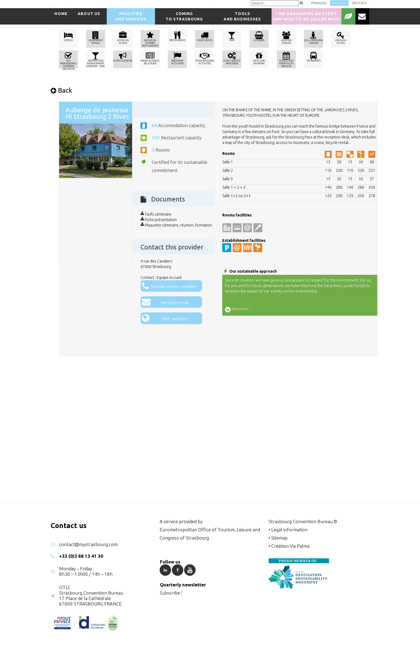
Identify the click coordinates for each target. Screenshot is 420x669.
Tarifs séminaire (156, 214)
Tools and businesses (242, 16)
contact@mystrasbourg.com (88, 544)
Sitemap (279, 537)
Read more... (238, 309)
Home (60, 16)
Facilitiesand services (130, 16)
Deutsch (359, 3)
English (339, 3)
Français (319, 3)
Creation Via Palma (290, 546)
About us (89, 16)
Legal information (289, 529)
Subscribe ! (171, 592)
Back (61, 90)
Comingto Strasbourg (184, 16)
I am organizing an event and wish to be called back (306, 16)
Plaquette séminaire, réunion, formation (176, 225)
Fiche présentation (159, 220)
